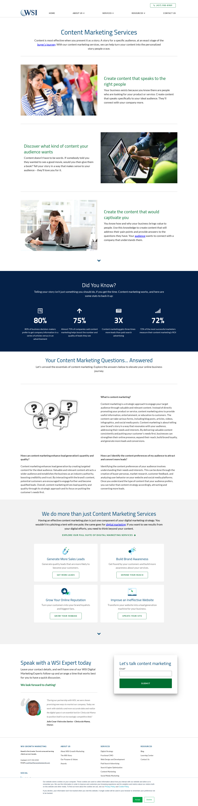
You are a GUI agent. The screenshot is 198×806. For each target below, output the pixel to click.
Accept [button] (137, 800)
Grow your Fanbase (65, 616)
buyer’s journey (46, 44)
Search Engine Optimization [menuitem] (111, 767)
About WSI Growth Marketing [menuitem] (72, 751)
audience (140, 235)
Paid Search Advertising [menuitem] (110, 763)
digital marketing (116, 524)
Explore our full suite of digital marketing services (97, 535)
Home (52, 13)
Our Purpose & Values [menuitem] (69, 759)
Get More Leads (66, 575)
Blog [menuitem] (142, 751)
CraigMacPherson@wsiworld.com (37, 763)
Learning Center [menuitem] (147, 755)
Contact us (169, 13)
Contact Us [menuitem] (145, 759)
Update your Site (132, 616)
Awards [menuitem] (64, 763)
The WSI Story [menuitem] (66, 755)
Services (107, 13)
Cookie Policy (124, 787)
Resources (137, 13)
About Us (77, 13)
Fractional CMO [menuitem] (107, 755)
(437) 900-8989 (163, 5)
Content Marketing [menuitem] (108, 772)
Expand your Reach (132, 575)
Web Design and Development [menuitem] (113, 759)
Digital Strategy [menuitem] (107, 751)
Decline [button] (149, 800)
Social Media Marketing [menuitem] (110, 776)
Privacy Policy (110, 787)
